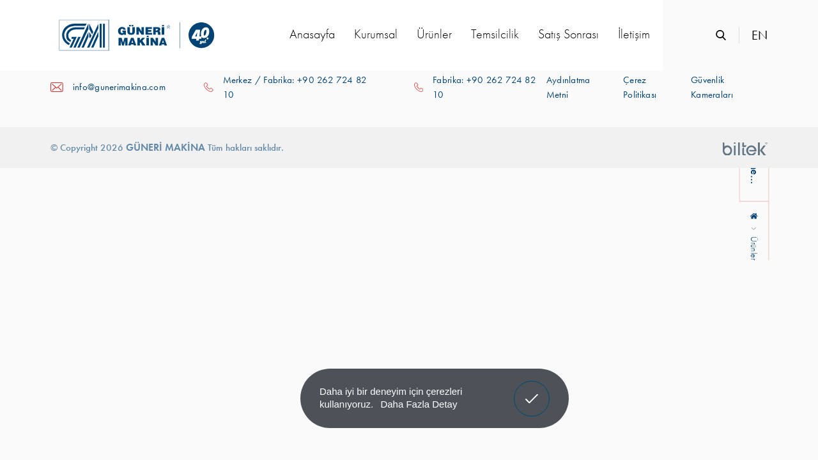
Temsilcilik (495, 34)
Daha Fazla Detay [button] (418, 404)
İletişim (634, 34)
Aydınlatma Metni (568, 87)
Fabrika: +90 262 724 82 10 (484, 87)
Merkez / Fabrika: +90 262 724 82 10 (295, 87)
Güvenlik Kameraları (712, 87)
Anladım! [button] (532, 389)
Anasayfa (312, 34)
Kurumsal (375, 34)
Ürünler (434, 34)
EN (760, 35)
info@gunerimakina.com (119, 86)
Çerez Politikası (639, 87)
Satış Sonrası (568, 34)
